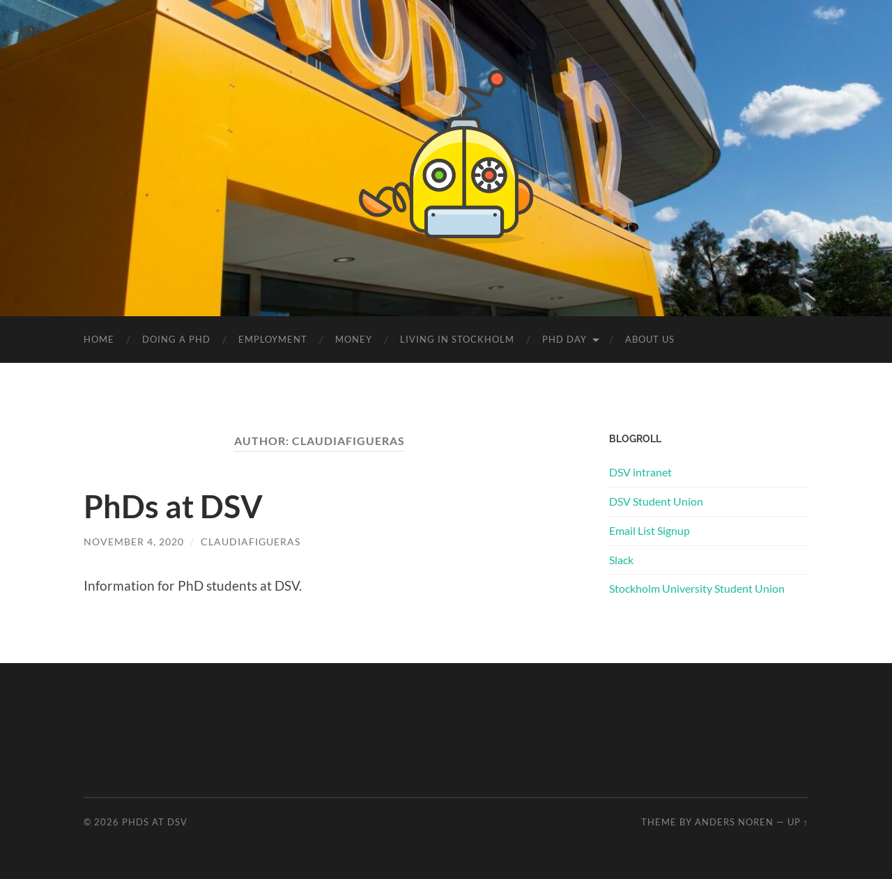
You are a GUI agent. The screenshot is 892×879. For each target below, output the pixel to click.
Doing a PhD (176, 339)
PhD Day (564, 339)
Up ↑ (797, 821)
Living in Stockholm (457, 339)
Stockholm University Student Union (697, 588)
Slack (621, 559)
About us (650, 339)
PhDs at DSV (173, 506)
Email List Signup (649, 530)
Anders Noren (734, 821)
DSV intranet (640, 472)
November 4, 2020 (134, 541)
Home (99, 339)
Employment (272, 339)
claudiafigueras (250, 541)
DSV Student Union (656, 501)
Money (353, 339)
